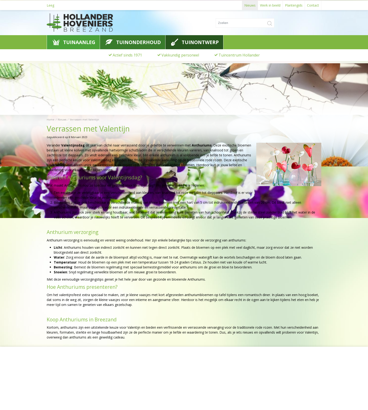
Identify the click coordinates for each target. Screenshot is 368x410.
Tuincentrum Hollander (239, 55)
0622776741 (59, 386)
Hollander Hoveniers (68, 368)
